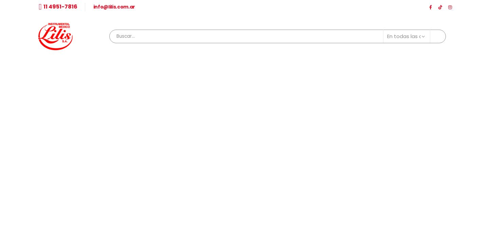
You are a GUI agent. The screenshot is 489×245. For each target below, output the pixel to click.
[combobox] (277, 36)
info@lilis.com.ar (114, 6)
